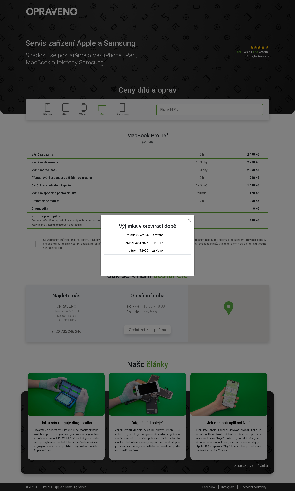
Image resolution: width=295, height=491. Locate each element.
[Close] (189, 220)
